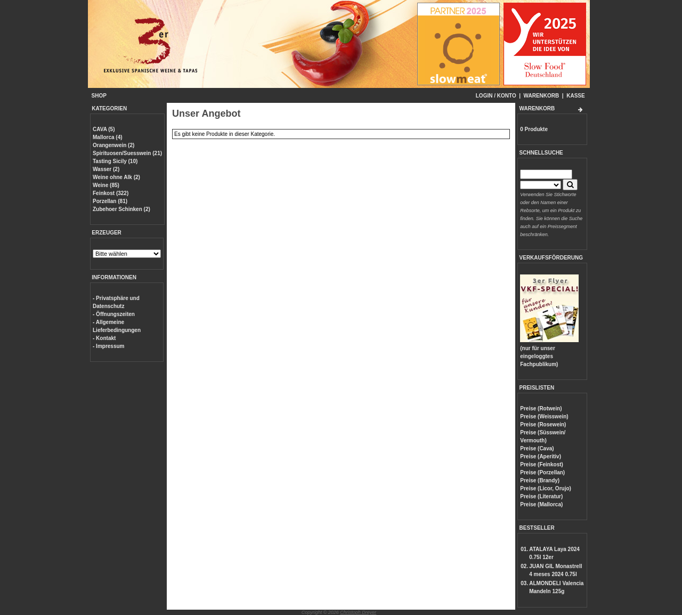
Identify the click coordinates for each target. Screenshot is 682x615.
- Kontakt (104, 338)
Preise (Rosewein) (543, 424)
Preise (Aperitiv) (540, 456)
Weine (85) (106, 185)
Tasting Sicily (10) (115, 161)
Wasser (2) (106, 169)
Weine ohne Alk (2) (116, 177)
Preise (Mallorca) (541, 504)
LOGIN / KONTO (496, 96)
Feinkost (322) (110, 193)
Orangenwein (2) (113, 145)
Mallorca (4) (108, 137)
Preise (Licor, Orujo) (545, 488)
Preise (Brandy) (539, 480)
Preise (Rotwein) (541, 408)
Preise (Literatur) (541, 496)
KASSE (575, 96)
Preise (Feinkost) (541, 464)
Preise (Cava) (537, 448)
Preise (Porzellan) (542, 472)
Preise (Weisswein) (544, 416)
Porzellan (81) (110, 201)
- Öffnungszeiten (114, 314)
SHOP (99, 96)
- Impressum (108, 346)
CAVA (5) (104, 129)
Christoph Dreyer (358, 612)
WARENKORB (541, 96)
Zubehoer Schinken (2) (121, 209)
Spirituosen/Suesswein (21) (127, 153)
